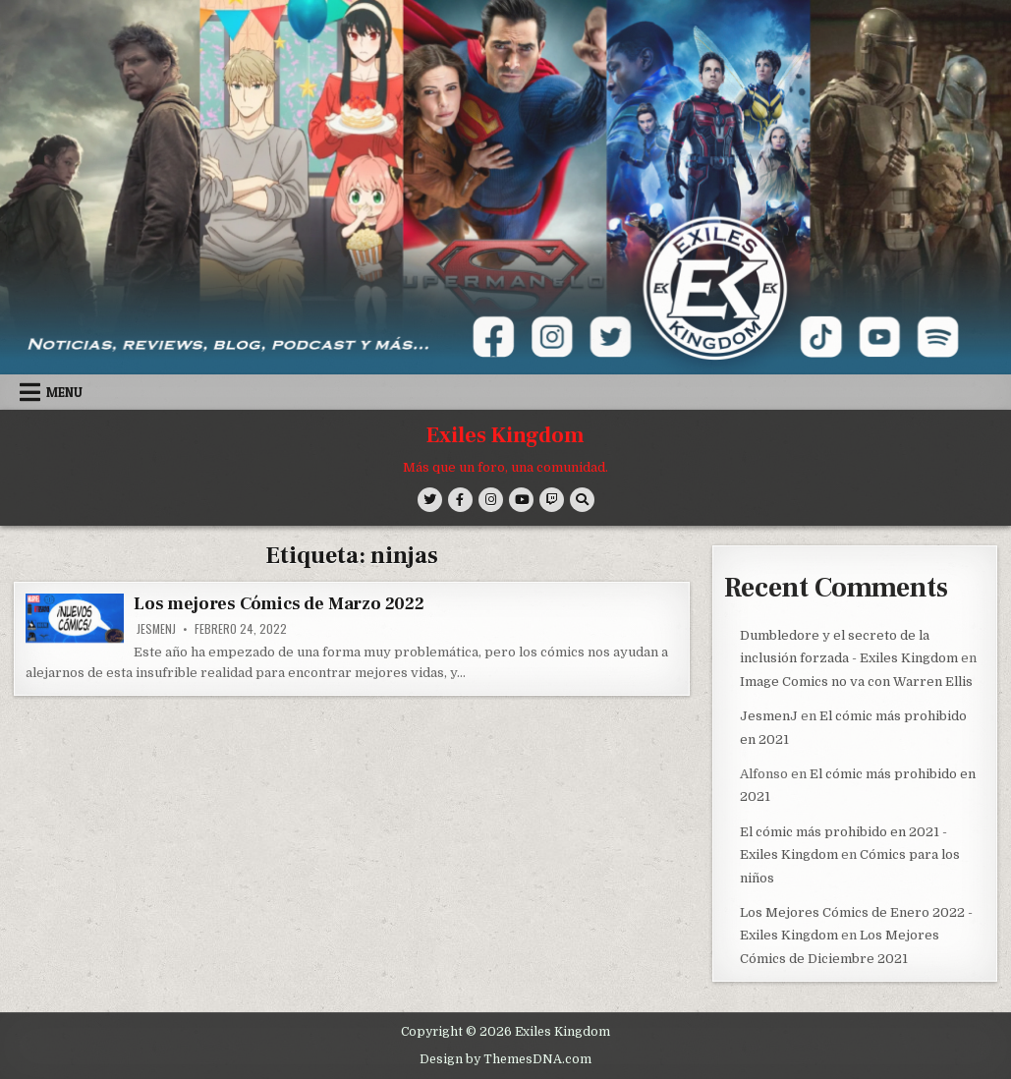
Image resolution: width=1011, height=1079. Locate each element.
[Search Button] (582, 499)
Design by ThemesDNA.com (505, 1057)
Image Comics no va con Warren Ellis (856, 680)
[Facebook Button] (460, 499)
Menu (64, 392)
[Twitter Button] (430, 499)
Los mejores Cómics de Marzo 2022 (279, 604)
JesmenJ (156, 629)
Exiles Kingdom (505, 435)
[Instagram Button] (490, 499)
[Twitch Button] (551, 499)
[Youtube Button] (521, 499)
